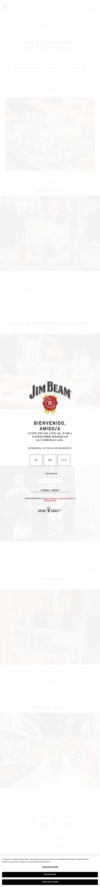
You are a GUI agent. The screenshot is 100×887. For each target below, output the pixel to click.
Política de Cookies (50, 500)
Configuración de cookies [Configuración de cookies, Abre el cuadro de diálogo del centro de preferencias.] (50, 867)
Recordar (51, 474)
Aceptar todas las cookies (50, 882)
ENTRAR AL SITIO (50, 480)
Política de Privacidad (65, 498)
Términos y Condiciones (49, 498)
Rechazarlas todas (50, 874)
